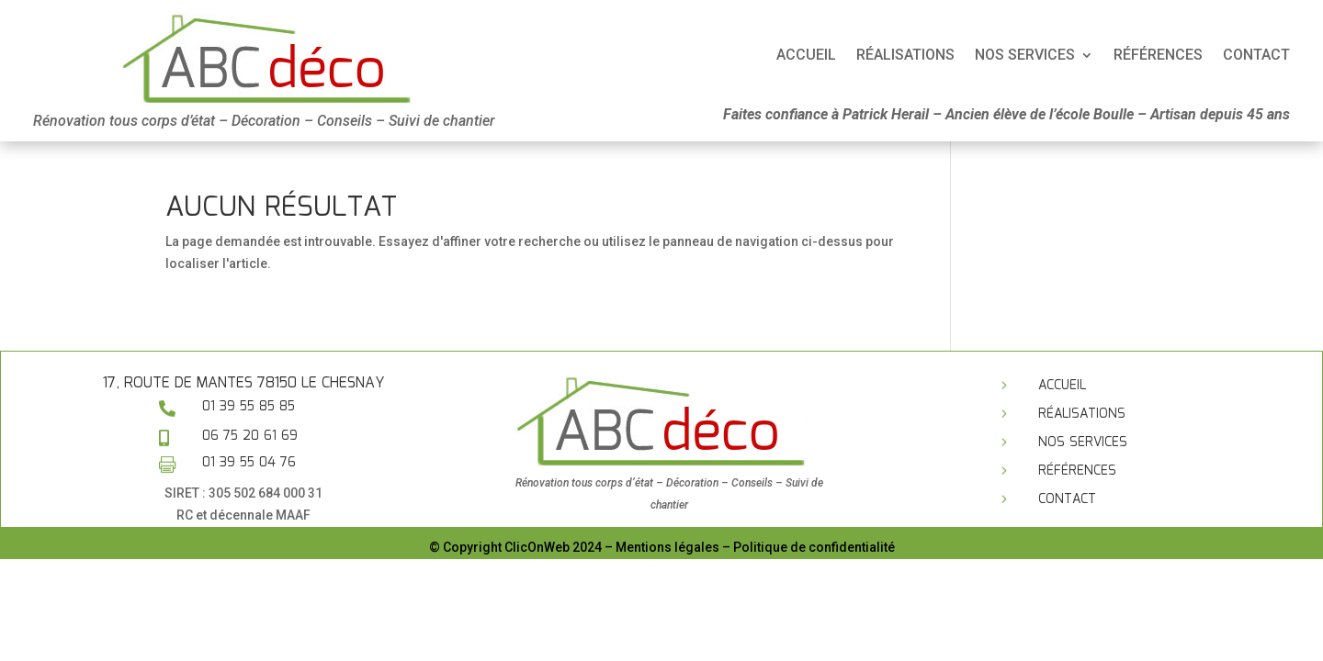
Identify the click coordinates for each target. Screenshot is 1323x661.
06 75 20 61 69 (250, 436)
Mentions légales (667, 547)
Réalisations (1081, 414)
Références (1077, 471)
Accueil (1231, 56)
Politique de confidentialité (814, 547)
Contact (1067, 499)
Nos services (1082, 442)
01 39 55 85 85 (248, 407)
